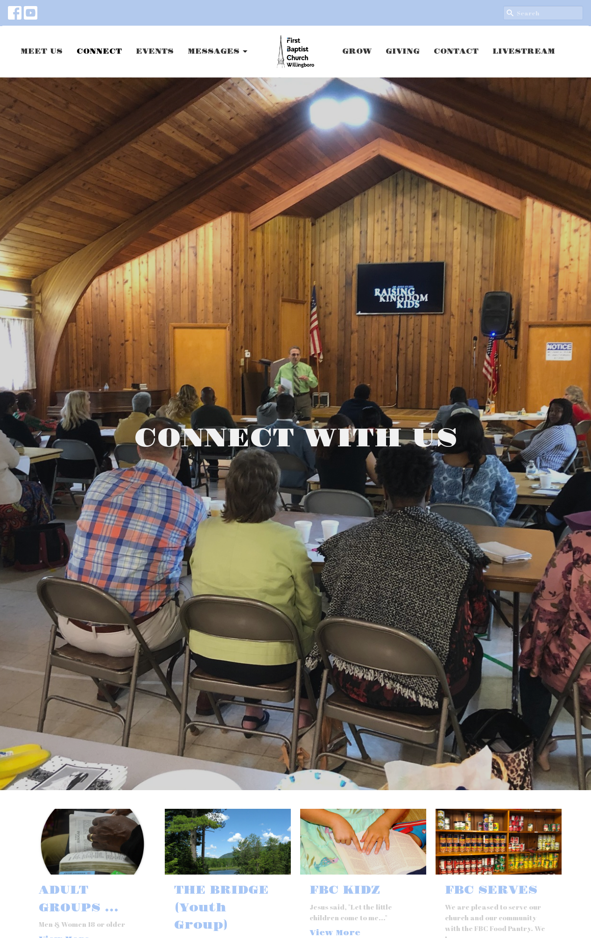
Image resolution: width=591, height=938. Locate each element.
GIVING (403, 51)
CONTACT (456, 51)
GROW (357, 51)
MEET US (42, 51)
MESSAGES (218, 51)
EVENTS (155, 51)
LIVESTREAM (523, 51)
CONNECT (99, 51)
